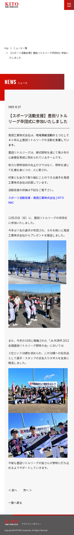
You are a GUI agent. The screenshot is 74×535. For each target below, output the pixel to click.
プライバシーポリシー (31, 523)
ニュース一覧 (20, 48)
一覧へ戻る (15, 503)
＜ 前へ (12, 490)
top (6, 48)
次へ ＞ (27, 490)
